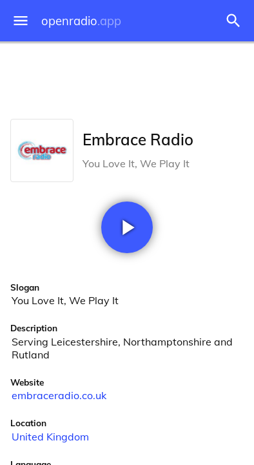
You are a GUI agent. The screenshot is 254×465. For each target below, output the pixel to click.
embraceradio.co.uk (59, 395)
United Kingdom (50, 436)
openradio (81, 21)
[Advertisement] (127, 77)
